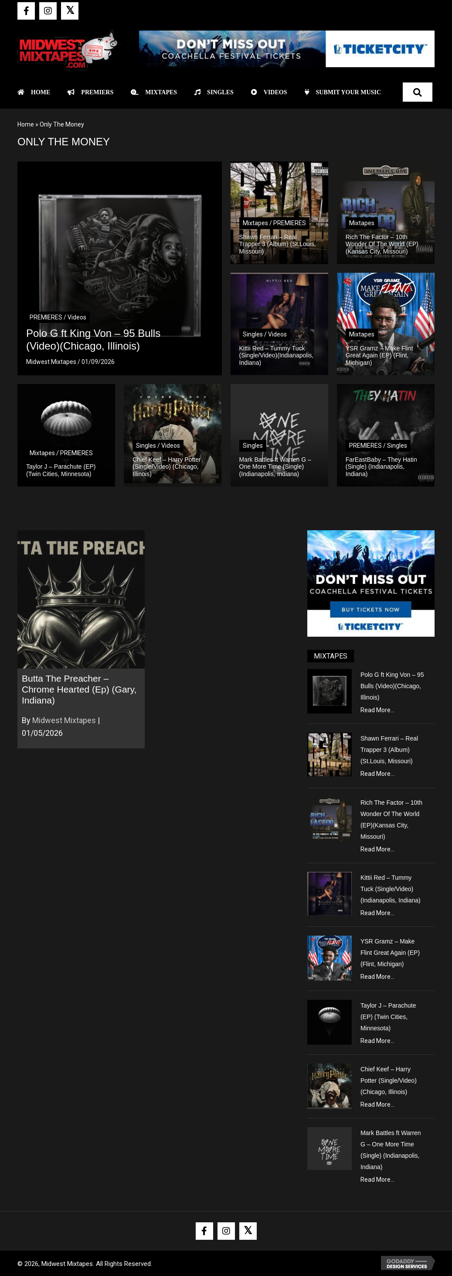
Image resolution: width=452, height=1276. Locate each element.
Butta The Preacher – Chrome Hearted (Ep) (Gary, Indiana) (79, 689)
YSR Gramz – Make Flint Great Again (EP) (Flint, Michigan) (390, 952)
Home (25, 124)
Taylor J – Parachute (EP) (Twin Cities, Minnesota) (388, 1017)
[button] (26, 11)
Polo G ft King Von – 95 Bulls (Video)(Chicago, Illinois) (392, 686)
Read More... (377, 710)
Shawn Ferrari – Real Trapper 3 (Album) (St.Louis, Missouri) (389, 750)
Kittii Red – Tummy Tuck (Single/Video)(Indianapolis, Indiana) (390, 889)
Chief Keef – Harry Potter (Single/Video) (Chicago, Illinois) (388, 1080)
